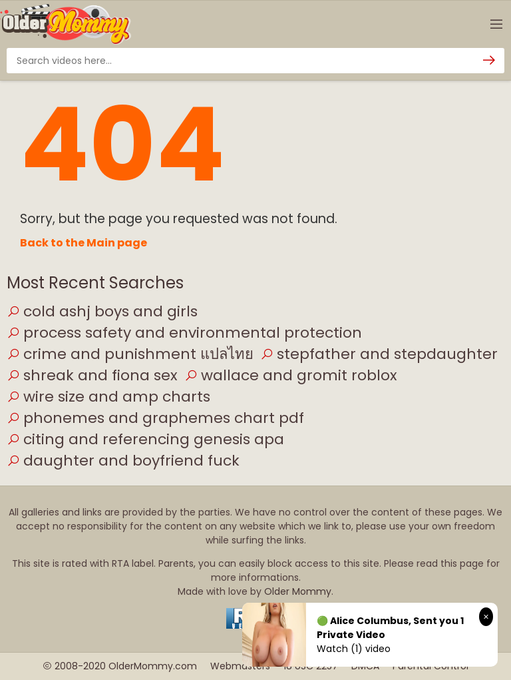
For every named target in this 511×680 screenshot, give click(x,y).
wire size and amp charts (108, 396)
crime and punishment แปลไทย (130, 354)
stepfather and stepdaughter (379, 354)
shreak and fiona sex (92, 375)
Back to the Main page (83, 242)
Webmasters (240, 666)
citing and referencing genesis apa (145, 439)
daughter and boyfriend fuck (123, 460)
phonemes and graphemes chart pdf (155, 418)
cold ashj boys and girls (102, 311)
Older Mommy (297, 591)
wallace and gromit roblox (290, 375)
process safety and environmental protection (184, 332)
